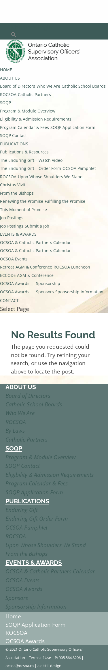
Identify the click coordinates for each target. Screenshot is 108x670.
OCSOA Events (14, 259)
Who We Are (48, 86)
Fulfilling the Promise (65, 201)
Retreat (7, 267)
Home (13, 616)
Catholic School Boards (84, 86)
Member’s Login (31, 27)
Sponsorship (48, 283)
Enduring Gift (21, 510)
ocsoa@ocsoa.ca (19, 665)
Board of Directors (17, 86)
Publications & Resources (24, 152)
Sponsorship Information (79, 291)
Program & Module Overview (27, 111)
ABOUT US (10, 78)
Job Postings (11, 217)
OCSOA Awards (14, 283)
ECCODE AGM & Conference (27, 275)
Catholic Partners (34, 94)
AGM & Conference (34, 267)
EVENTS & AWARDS (18, 234)
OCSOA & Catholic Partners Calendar (35, 242)
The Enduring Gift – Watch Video (31, 160)
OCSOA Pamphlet (79, 168)
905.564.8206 (70, 657)
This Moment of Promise (23, 209)
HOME (6, 69)
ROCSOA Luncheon (72, 267)
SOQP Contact (13, 135)
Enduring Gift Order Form (36, 518)
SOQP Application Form (72, 127)
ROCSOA (8, 94)
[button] (14, 35)
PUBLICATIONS (14, 144)
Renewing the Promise (21, 201)
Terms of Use (40, 657)
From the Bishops (17, 193)
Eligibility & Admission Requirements (35, 119)
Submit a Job (37, 226)
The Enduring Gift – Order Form (30, 168)
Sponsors (45, 291)
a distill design (49, 665)
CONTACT (9, 300)
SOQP (5, 102)
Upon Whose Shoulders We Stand (50, 176)
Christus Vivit (12, 184)
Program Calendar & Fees (24, 127)
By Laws (15, 430)
